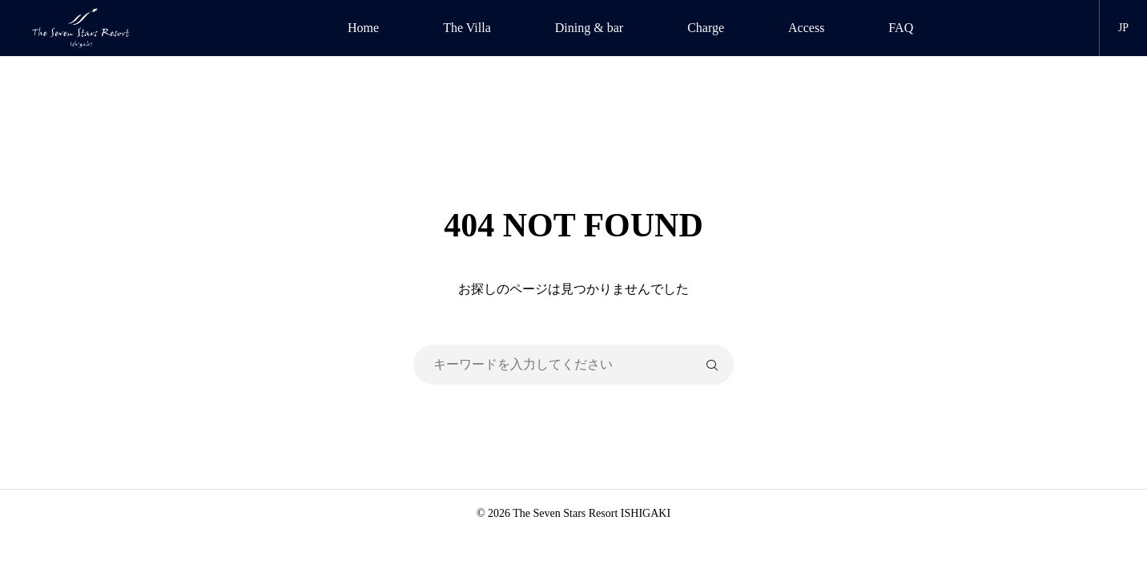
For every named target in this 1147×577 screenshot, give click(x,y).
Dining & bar (589, 27)
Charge (705, 27)
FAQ (900, 27)
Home (363, 27)
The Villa (467, 27)
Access (806, 27)
